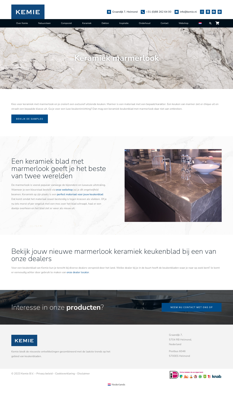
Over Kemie (22, 23)
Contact (164, 23)
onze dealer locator (78, 272)
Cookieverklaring (65, 373)
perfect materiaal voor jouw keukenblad (80, 194)
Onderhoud (144, 23)
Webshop (183, 23)
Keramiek (86, 23)
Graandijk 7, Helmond (125, 12)
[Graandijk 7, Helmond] (109, 12)
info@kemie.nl (188, 12)
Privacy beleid (44, 373)
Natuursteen (44, 23)
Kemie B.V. (27, 373)
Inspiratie (123, 23)
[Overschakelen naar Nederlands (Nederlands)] (116, 384)
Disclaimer (83, 373)
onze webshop (64, 189)
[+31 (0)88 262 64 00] (143, 12)
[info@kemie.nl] (177, 12)
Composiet (66, 23)
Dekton (105, 23)
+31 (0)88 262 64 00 (158, 12)
